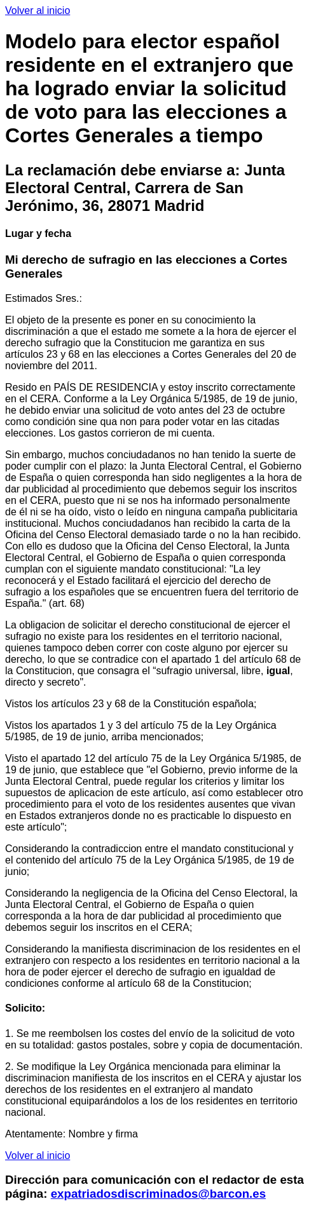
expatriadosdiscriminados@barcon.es (158, 1193)
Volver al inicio (37, 10)
